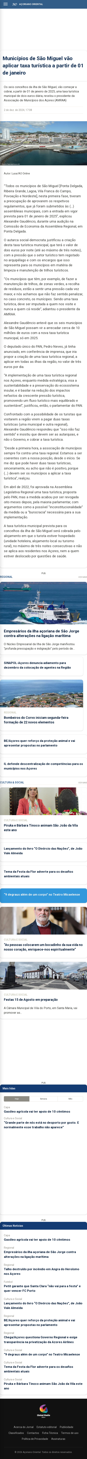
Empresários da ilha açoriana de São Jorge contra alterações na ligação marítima (41, 633)
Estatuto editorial (47, 1427)
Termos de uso (69, 1433)
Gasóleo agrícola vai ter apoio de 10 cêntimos (37, 1111)
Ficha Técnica (50, 1433)
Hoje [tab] (17, 1099)
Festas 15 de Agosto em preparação (31, 1000)
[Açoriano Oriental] (43, 1418)
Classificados (16, 1433)
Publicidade (66, 1427)
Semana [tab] (43, 1099)
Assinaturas (58, 1438)
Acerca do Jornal (24, 1427)
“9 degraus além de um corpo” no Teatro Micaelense (42, 894)
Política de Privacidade (35, 1438)
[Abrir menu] (5, 4)
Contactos (33, 1433)
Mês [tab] (70, 1099)
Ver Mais (82, 577)
